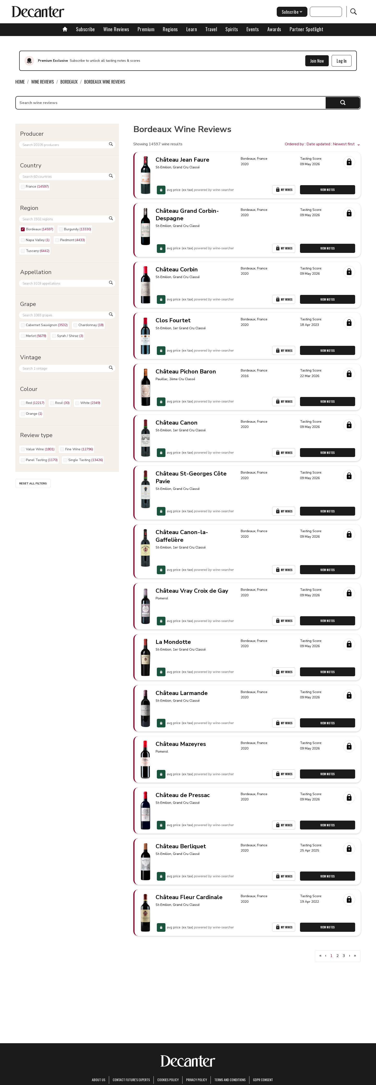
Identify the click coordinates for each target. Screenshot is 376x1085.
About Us (98, 1079)
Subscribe (85, 29)
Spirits (231, 29)
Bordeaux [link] (69, 82)
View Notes (328, 191)
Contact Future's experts (131, 1079)
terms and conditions (230, 1079)
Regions (170, 29)
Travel (211, 29)
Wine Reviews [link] (42, 82)
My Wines (284, 191)
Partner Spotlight (306, 29)
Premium (146, 29)
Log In (342, 61)
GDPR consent (263, 1079)
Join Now (317, 61)
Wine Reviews (116, 29)
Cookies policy (168, 1079)
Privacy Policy (196, 1079)
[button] (323, 144)
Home (20, 82)
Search (343, 102)
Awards (274, 29)
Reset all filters (33, 483)
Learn (191, 29)
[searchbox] (171, 103)
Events (253, 29)
